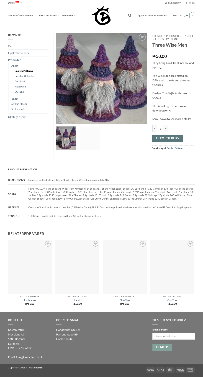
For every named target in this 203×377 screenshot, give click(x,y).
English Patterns (166, 39)
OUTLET (19, 91)
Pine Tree (125, 300)
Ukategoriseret (17, 116)
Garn (11, 46)
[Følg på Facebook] (187, 3)
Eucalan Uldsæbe (24, 76)
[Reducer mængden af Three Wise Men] (154, 128)
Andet (189, 36)
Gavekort (20, 81)
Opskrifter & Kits (48, 15)
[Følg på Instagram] (190, 3)
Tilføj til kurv (167, 138)
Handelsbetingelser (68, 329)
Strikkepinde (18, 108)
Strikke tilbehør (20, 103)
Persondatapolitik (67, 334)
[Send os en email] (193, 3)
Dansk (15, 2)
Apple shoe (30, 300)
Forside (157, 36)
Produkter (69, 15)
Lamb (77, 300)
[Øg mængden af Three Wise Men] (166, 128)
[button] (173, 2)
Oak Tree (172, 300)
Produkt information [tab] (22, 169)
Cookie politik (64, 338)
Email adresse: (160, 329)
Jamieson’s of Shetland (21, 15)
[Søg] (129, 15)
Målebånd (20, 86)
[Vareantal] (160, 128)
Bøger (14, 98)
